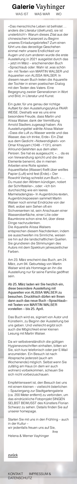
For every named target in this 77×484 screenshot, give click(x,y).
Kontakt (15, 474)
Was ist (22, 14)
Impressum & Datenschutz (29, 476)
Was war (42, 14)
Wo (58, 14)
